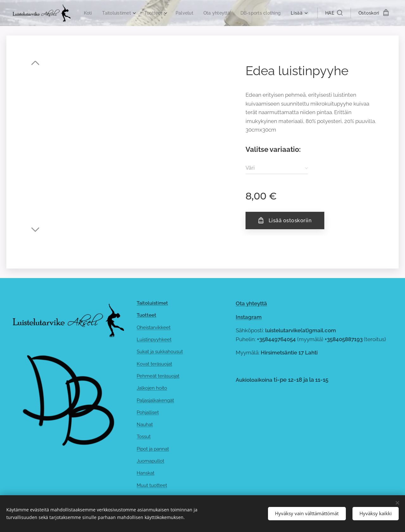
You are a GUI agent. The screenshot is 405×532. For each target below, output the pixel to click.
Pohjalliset (148, 412)
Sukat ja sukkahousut (160, 352)
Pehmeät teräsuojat (158, 376)
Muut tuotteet (152, 485)
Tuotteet (146, 315)
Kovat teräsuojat (154, 364)
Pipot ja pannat (153, 449)
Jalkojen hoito (152, 388)
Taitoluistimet (152, 303)
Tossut (144, 437)
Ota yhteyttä (251, 303)
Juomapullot (150, 461)
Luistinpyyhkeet (154, 339)
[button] (333, 13)
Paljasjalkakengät (155, 400)
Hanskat (145, 473)
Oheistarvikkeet (154, 327)
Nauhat (145, 424)
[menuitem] (133, 13)
